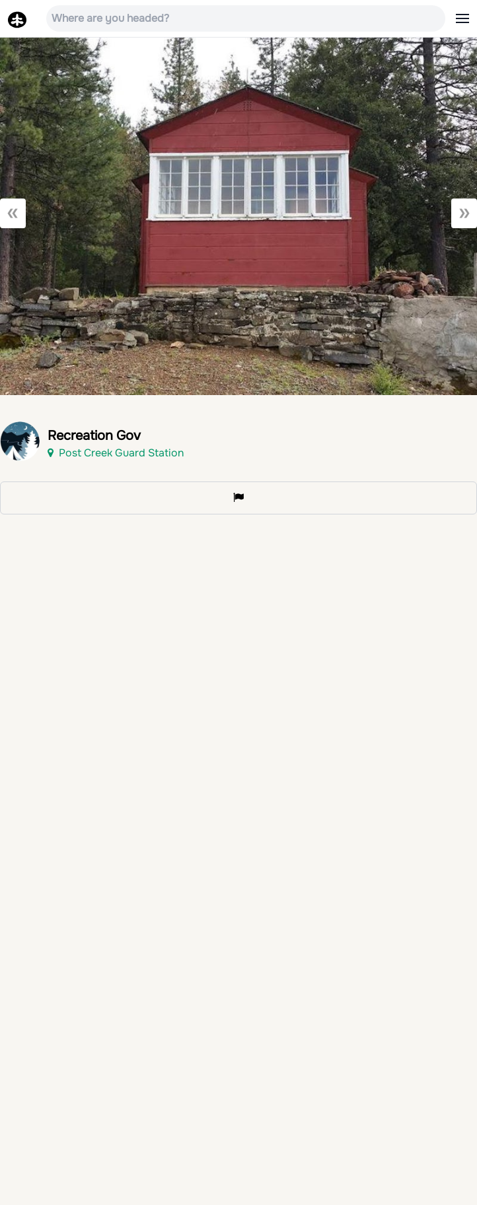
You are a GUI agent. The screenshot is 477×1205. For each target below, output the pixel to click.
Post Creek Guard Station (116, 453)
